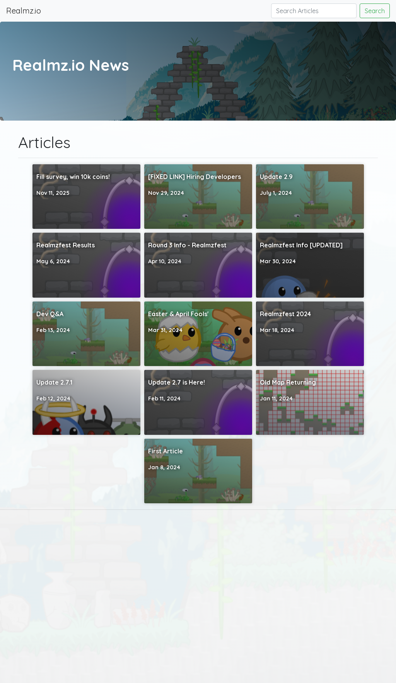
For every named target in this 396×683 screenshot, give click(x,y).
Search (375, 11)
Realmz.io (23, 10)
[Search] (314, 10)
